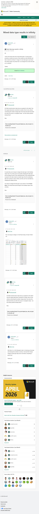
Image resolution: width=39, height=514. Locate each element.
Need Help (11, 75)
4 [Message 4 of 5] (8, 139)
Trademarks (3, 505)
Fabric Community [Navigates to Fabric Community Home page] (15, 11)
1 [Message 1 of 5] (8, 78)
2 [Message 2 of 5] (8, 209)
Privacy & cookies (4, 501)
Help (28, 17)
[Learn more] (8, 404)
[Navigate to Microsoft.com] (4, 11)
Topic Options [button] (31, 37)
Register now (29, 25)
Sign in (24, 17)
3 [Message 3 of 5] (9, 270)
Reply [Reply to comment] (31, 142)
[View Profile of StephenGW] (10, 43)
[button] (24, 37)
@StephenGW (11, 105)
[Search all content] (28, 20)
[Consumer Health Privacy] (19, 510)
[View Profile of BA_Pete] (11, 94)
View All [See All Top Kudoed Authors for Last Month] (6, 469)
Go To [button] (32, 17)
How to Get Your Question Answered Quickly (14, 415)
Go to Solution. (21, 70)
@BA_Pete (10, 231)
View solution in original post (11, 135)
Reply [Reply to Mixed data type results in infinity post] (31, 81)
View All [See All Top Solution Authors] (6, 442)
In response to (12, 97)
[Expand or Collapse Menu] (2, 14)
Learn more (3, 7)
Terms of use (3, 503)
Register (19, 17)
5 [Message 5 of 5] (11, 362)
